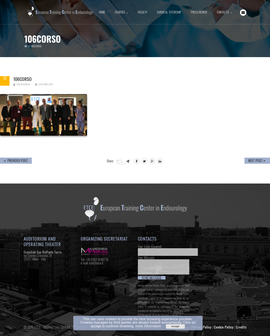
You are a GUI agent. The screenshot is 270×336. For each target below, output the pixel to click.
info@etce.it (96, 262)
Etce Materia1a (21, 84)
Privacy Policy (159, 285)
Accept (175, 326)
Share (110, 161)
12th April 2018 (43, 84)
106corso (22, 78)
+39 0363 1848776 (96, 259)
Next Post (256, 160)
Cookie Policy (223, 327)
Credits (241, 327)
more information (148, 326)
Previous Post (16, 160)
